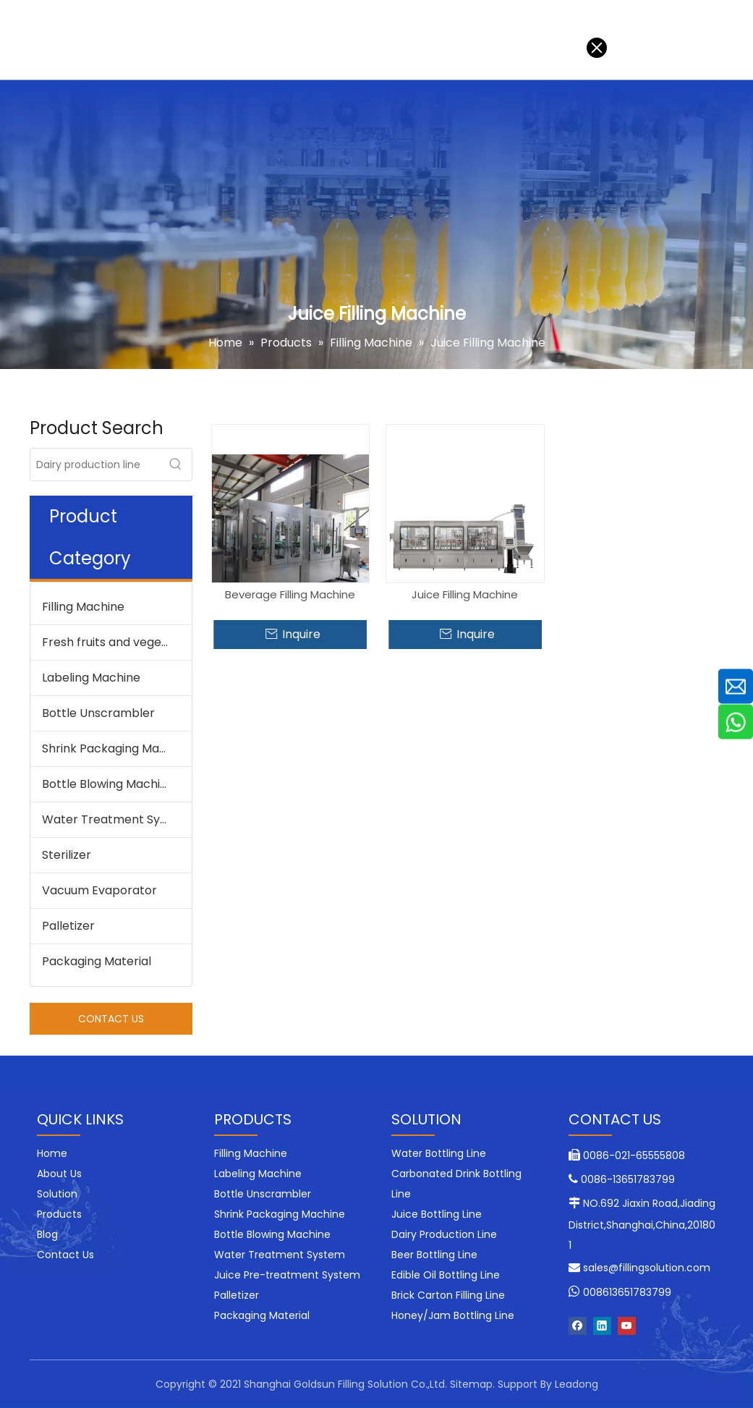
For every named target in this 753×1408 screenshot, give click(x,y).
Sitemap (471, 1384)
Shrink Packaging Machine (116, 748)
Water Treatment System (116, 819)
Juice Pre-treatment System (287, 1275)
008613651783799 (627, 1292)
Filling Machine (83, 606)
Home (28, 40)
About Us (240, 40)
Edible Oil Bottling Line (445, 1275)
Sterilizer (66, 855)
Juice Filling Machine (465, 594)
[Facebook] (578, 1326)
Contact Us (371, 40)
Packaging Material (96, 961)
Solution (92, 40)
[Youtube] (627, 1326)
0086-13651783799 (628, 1179)
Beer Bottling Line (434, 1254)
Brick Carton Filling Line (448, 1295)
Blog (302, 40)
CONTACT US (111, 1019)
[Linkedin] (602, 1326)
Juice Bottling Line (436, 1214)
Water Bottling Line (438, 1153)
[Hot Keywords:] (176, 464)
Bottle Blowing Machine (108, 784)
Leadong (576, 1384)
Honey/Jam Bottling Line (452, 1315)
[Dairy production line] (95, 464)
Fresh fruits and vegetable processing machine (117, 642)
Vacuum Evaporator (99, 890)
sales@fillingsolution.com (646, 1267)
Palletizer (68, 925)
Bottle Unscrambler (98, 713)
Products (165, 40)
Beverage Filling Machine (290, 594)
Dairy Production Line (444, 1234)
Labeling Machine (91, 677)
